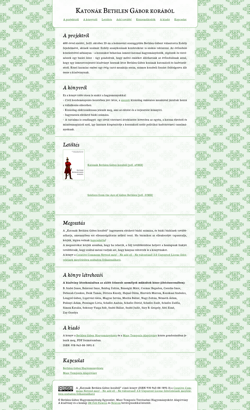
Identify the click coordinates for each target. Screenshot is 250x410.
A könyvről (90, 19)
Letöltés (107, 19)
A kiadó (165, 19)
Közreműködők (146, 19)
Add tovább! (124, 19)
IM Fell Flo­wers (97, 402)
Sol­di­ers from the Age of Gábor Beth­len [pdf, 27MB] (120, 195)
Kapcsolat (180, 19)
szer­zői (125, 100)
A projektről (71, 19)
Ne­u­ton (116, 402)
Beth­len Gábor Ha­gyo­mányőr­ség (96, 335)
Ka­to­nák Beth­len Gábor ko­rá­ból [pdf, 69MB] (115, 165)
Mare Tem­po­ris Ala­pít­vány (140, 335)
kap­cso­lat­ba (98, 240)
